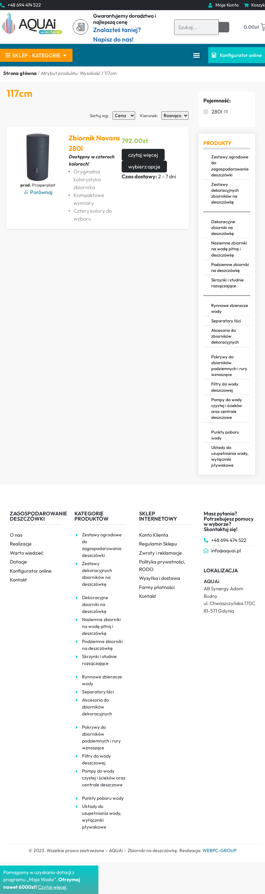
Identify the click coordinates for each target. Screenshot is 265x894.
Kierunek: (149, 116)
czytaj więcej (143, 155)
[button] (196, 55)
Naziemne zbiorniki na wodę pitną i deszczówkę (229, 248)
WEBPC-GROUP (219, 850)
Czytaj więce (51, 887)
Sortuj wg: (99, 116)
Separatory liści (226, 320)
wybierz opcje (144, 166)
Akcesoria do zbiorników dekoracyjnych (225, 336)
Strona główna (20, 73)
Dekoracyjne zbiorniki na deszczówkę (223, 227)
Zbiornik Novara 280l (94, 143)
